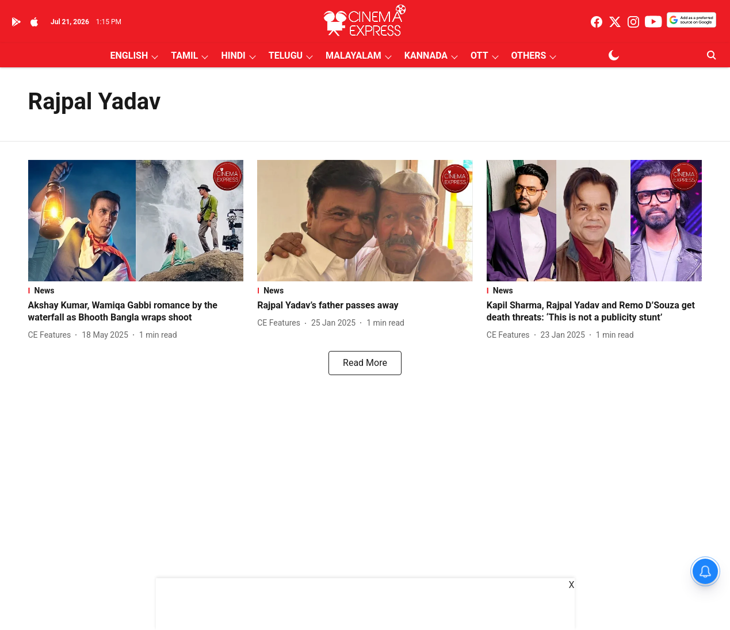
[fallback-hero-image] (136, 220)
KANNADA (426, 55)
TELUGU (286, 55)
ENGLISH (129, 55)
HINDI (233, 55)
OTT (479, 55)
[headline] (136, 312)
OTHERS (528, 55)
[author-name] (52, 335)
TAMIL (184, 55)
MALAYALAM (353, 55)
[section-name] (136, 290)
